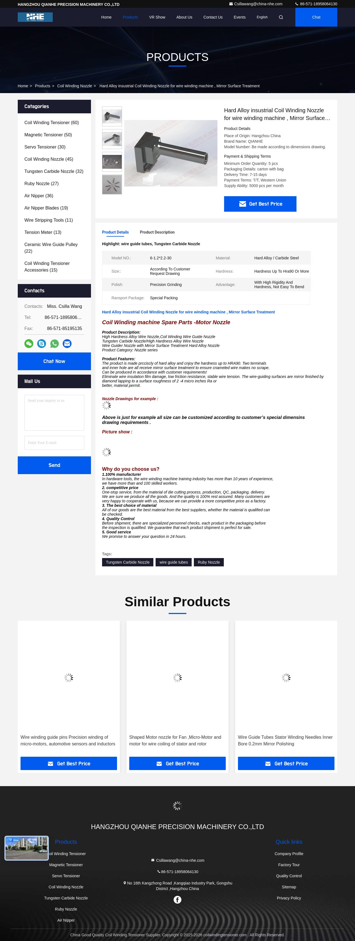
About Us (184, 17)
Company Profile (289, 853)
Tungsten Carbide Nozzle (127, 562)
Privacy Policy (289, 898)
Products (130, 17)
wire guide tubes (173, 562)
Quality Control (289, 876)
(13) (42, 232)
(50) (48, 134)
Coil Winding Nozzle (74, 86)
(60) (51, 122)
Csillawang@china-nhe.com (256, 4)
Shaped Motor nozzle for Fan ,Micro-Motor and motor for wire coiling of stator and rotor (175, 740)
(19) (46, 208)
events (240, 17)
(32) (53, 171)
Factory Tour (289, 865)
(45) (48, 159)
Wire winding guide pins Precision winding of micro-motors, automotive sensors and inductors (68, 740)
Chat (316, 17)
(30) (44, 147)
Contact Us (213, 17)
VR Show (157, 17)
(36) (38, 195)
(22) (51, 248)
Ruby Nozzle (209, 562)
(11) (48, 220)
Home (106, 17)
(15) (47, 266)
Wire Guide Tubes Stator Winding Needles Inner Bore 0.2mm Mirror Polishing (285, 740)
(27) (41, 183)
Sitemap (289, 887)
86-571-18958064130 (316, 4)
